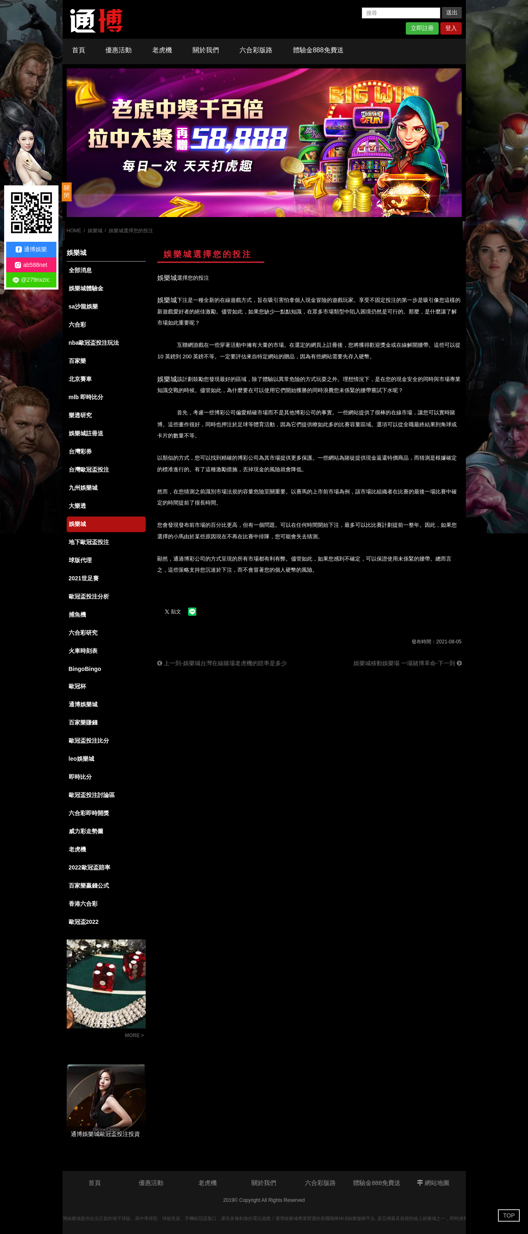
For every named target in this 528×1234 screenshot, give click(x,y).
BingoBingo (85, 669)
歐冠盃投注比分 (89, 740)
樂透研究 (80, 415)
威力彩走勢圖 (86, 831)
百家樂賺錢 (83, 722)
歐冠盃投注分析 (89, 596)
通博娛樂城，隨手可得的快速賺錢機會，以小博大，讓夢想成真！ (94, 1036)
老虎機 (162, 50)
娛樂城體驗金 (86, 288)
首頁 (78, 50)
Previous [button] (132, 944)
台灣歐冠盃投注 (89, 469)
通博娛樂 (31, 249)
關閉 (67, 192)
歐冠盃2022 (84, 921)
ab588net (31, 265)
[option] (264, 142)
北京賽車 (80, 379)
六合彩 (77, 324)
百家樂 (77, 361)
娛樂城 (95, 231)
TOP (509, 1215)
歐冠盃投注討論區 (92, 795)
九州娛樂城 (83, 487)
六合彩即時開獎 (89, 813)
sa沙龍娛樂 (83, 306)
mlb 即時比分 (86, 397)
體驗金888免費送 (318, 50)
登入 (451, 28)
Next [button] (141, 944)
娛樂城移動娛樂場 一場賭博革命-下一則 (407, 663)
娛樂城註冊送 (86, 433)
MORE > (134, 1035)
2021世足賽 (84, 578)
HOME (74, 231)
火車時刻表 (83, 650)
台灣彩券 (80, 451)
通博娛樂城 (83, 704)
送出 (452, 12)
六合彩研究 (83, 632)
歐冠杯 (77, 686)
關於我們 (206, 50)
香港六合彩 (83, 903)
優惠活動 (118, 50)
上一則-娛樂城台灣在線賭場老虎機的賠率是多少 (222, 663)
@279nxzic (31, 279)
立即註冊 (422, 28)
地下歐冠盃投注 (89, 542)
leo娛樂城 (81, 758)
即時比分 (80, 777)
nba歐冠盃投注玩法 (94, 342)
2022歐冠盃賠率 (89, 867)
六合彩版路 (256, 50)
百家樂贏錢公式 (89, 885)
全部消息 (80, 270)
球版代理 (80, 560)
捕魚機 (77, 614)
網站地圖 (433, 1182)
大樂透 (77, 505)
